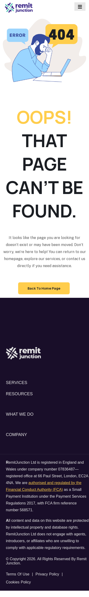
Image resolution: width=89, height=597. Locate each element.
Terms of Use (17, 574)
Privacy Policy (47, 574)
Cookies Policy (18, 582)
